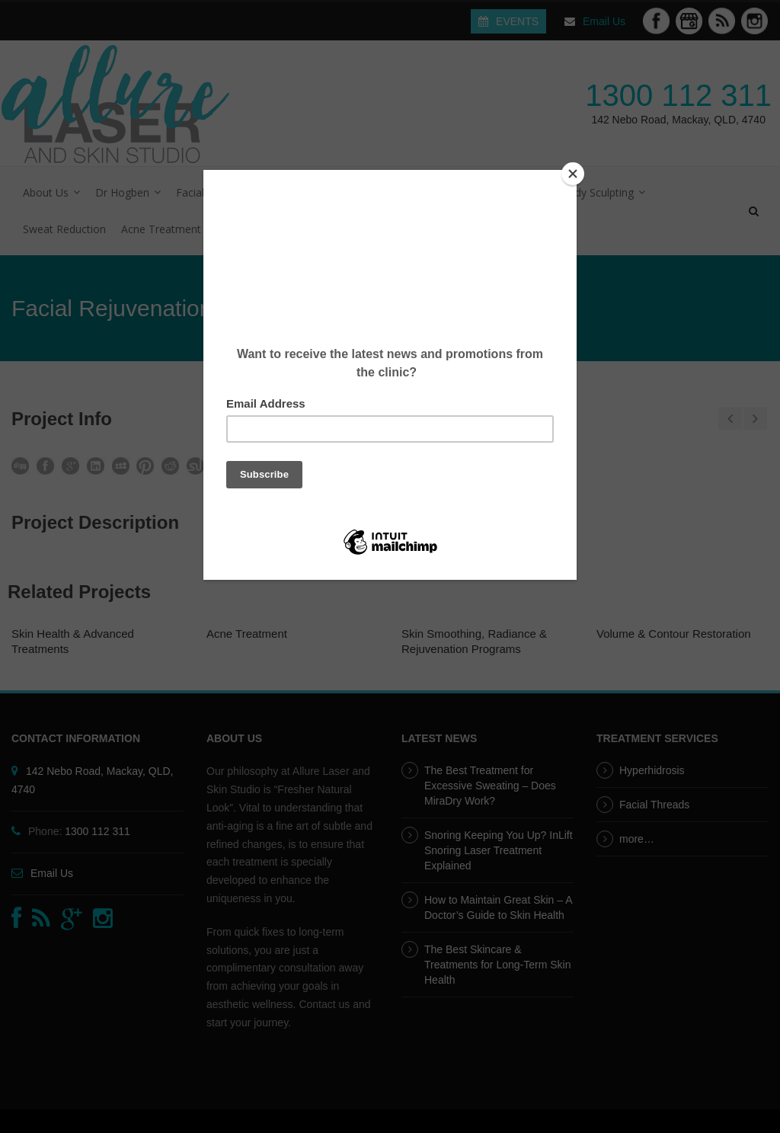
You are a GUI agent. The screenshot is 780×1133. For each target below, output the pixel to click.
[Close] (572, 173)
